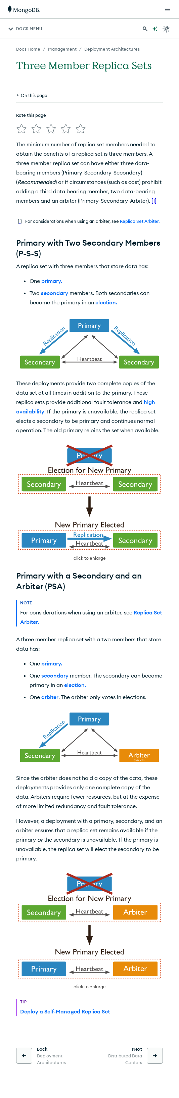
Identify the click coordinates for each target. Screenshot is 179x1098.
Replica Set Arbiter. (140, 221)
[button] (89, 502)
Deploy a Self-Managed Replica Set (65, 1011)
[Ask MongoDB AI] (155, 29)
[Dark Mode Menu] (166, 29)
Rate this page (31, 115)
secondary (54, 293)
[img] (21, 128)
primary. (51, 281)
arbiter (49, 697)
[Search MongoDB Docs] (145, 29)
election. (106, 302)
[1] (153, 200)
